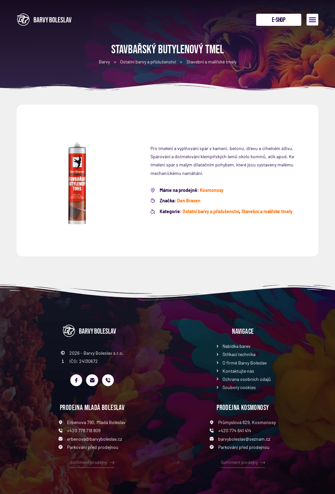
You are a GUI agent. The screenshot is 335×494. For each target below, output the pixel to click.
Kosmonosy (211, 190)
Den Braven (189, 200)
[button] (312, 20)
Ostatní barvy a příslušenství (148, 61)
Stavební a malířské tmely (211, 61)
